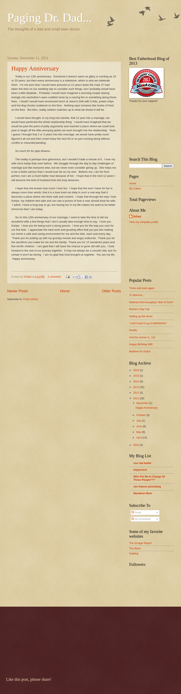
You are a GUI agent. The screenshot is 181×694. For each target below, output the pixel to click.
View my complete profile (143, 222)
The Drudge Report (140, 543)
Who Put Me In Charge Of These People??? (149, 478)
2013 (136, 387)
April (139, 437)
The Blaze (135, 548)
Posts (136, 512)
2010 (136, 444)
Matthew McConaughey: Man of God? (151, 302)
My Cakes (135, 188)
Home (65, 291)
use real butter (142, 463)
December (142, 403)
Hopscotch (140, 469)
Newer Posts (17, 291)
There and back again (142, 288)
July (139, 420)
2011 (136, 398)
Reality (133, 330)
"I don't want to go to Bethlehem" (148, 323)
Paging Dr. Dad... (49, 17)
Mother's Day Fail (139, 309)
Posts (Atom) (30, 299)
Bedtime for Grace (139, 351)
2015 (136, 375)
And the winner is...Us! (142, 337)
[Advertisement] (54, 43)
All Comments (141, 518)
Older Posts (111, 291)
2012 (136, 392)
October (141, 415)
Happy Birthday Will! (141, 344)
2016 (136, 370)
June (139, 426)
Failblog (133, 553)
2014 (136, 381)
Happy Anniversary (35, 68)
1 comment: (55, 276)
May (139, 432)
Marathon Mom (142, 493)
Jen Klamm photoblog (147, 486)
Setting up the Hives (141, 316)
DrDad (137, 216)
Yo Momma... (136, 295)
